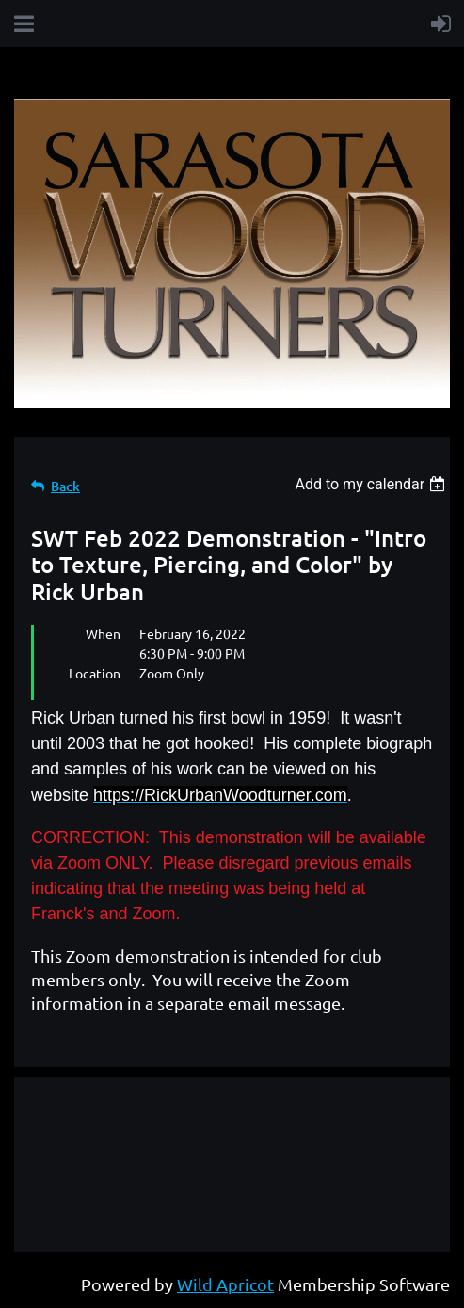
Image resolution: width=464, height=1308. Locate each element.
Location (94, 672)
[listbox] (372, 484)
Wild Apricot (225, 1284)
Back (65, 486)
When (103, 633)
